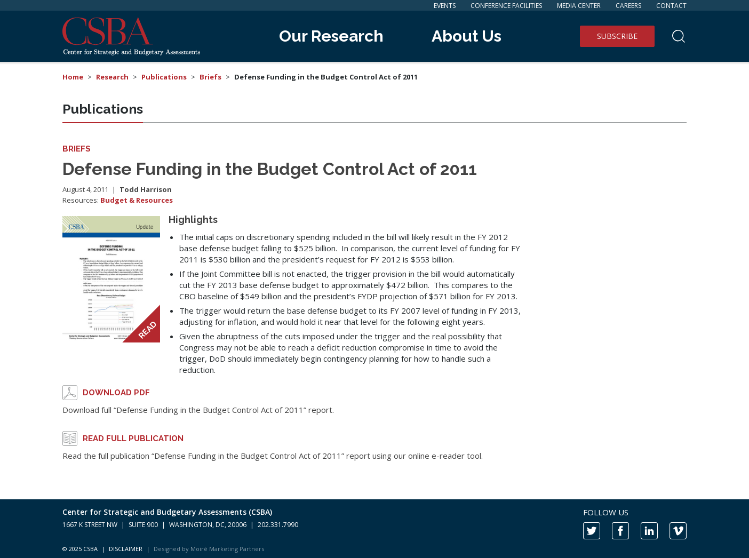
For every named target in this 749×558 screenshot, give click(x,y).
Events (445, 5)
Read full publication (133, 438)
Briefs (210, 77)
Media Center (579, 5)
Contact (671, 5)
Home (72, 77)
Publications (164, 77)
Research (112, 77)
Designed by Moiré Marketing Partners (209, 549)
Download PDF (116, 392)
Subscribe (617, 36)
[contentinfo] (374, 528)
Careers (628, 5)
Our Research (331, 36)
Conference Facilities (506, 5)
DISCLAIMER (125, 549)
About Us (466, 36)
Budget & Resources (136, 200)
